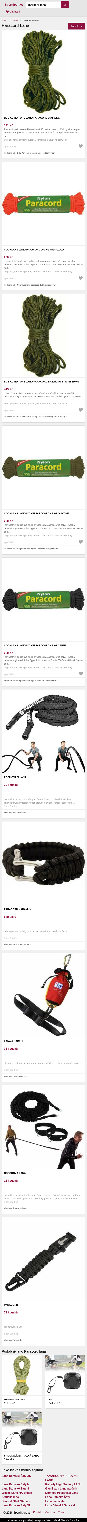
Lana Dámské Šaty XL (16, 1505)
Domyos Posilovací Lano (61, 1492)
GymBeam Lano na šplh (61, 1488)
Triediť (74, 26)
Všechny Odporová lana (15, 1208)
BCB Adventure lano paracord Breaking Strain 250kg (41, 381)
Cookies (50, 1512)
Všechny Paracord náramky (16, 944)
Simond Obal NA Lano (16, 1501)
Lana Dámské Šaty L (58, 1496)
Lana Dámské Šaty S (15, 1488)
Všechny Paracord (12, 1340)
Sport (5, 21)
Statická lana (10, 1496)
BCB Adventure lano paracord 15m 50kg (32, 117)
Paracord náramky (17, 909)
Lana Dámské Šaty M (16, 1484)
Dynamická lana (15, 1399)
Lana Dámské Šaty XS (16, 1475)
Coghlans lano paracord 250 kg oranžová (34, 249)
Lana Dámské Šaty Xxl (60, 1505)
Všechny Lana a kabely (14, 1076)
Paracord (11, 1304)
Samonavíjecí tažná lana (21, 1455)
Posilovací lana (15, 777)
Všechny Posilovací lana (15, 812)
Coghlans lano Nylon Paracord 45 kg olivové (36, 513)
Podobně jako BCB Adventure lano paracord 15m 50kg (29, 153)
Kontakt (37, 1512)
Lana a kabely (14, 1041)
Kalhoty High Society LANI (63, 1484)
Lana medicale (54, 1501)
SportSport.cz (14, 4)
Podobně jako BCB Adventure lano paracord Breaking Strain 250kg (34, 417)
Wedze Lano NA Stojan (17, 1492)
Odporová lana (15, 1173)
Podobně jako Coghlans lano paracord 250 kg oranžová (29, 285)
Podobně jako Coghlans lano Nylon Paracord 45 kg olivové (31, 549)
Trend (61, 1512)
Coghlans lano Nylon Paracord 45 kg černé (35, 645)
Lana (15, 21)
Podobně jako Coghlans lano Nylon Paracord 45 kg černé (30, 680)
